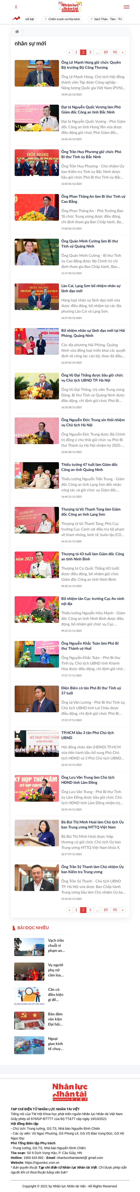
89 (106, 52)
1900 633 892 (34, 1158)
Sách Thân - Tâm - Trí (109, 19)
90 (115, 52)
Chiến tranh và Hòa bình (65, 19)
